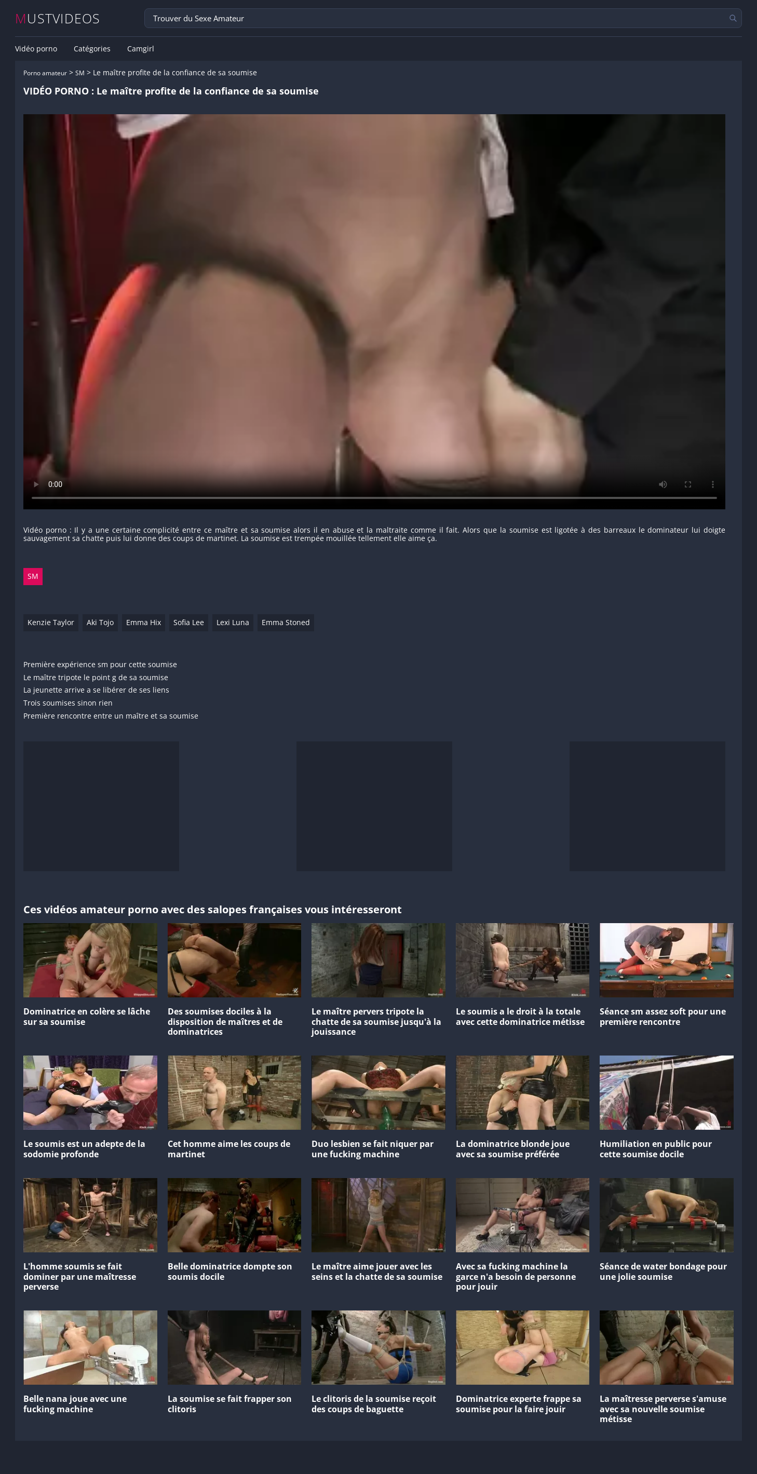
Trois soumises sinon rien (68, 703)
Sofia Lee (188, 622)
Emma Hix (143, 622)
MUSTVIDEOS (58, 18)
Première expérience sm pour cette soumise (100, 664)
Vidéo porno (36, 48)
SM (80, 73)
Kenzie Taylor (51, 622)
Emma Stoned (286, 622)
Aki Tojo (100, 622)
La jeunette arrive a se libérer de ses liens (96, 690)
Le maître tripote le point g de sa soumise (95, 677)
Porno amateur (45, 73)
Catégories (92, 48)
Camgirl (140, 48)
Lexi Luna (233, 622)
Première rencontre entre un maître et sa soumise (110, 716)
